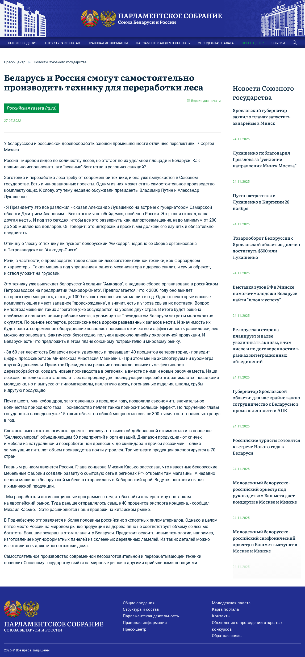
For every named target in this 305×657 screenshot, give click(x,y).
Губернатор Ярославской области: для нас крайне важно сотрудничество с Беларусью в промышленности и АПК (266, 400)
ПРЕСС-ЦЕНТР (253, 43)
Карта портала (225, 609)
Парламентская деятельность (151, 616)
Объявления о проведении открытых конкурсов (247, 626)
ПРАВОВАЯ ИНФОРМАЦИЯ (107, 43)
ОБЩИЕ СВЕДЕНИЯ (22, 43)
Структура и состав (141, 609)
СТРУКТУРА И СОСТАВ (62, 43)
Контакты (221, 616)
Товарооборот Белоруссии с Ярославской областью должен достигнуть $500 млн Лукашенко (266, 247)
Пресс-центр (14, 62)
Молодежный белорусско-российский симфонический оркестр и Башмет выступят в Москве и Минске (265, 541)
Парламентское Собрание (63, 626)
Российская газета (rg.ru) (31, 108)
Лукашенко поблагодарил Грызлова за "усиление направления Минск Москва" (264, 159)
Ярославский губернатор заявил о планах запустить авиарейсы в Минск (261, 116)
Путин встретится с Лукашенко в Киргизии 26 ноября (261, 201)
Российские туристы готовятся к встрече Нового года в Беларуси (266, 446)
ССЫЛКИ (278, 43)
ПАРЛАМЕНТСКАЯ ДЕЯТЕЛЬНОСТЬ (163, 43)
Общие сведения (138, 603)
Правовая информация (145, 622)
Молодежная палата (231, 603)
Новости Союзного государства (60, 62)
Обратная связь (226, 635)
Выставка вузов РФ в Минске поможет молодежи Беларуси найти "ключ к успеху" (265, 293)
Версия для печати (206, 101)
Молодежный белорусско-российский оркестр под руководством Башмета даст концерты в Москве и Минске (265, 492)
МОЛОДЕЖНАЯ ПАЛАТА (216, 43)
